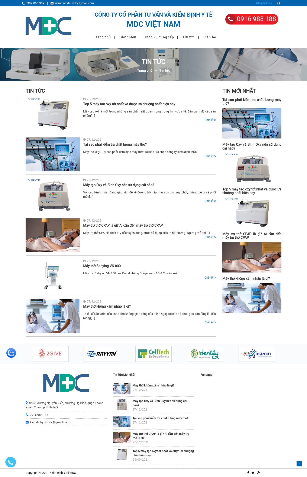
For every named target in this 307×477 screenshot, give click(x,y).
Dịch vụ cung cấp (159, 37)
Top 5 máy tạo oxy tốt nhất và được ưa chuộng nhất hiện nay (129, 104)
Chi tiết (210, 120)
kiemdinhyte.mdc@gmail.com (74, 3)
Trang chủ (102, 37)
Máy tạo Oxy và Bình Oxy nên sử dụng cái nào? (118, 185)
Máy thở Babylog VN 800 (102, 266)
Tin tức (188, 37)
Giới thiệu (127, 37)
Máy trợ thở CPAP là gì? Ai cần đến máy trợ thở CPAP (123, 225)
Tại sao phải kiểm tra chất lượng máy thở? (115, 145)
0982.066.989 (35, 3)
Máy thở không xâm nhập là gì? (107, 306)
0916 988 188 (256, 19)
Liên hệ (209, 37)
